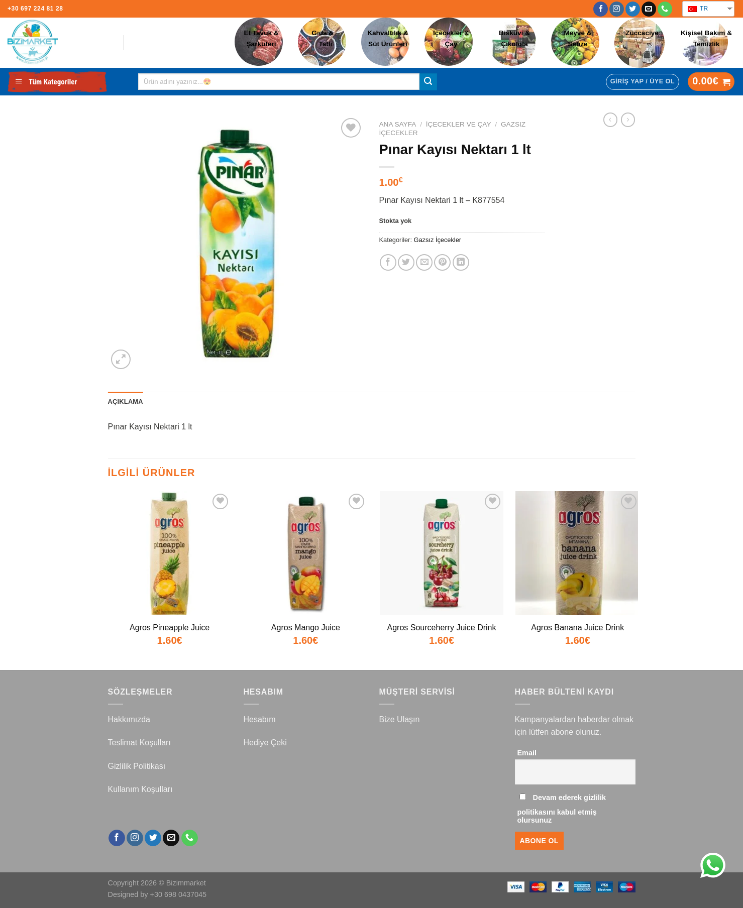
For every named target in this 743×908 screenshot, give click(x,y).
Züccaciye (642, 33)
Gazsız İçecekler (438, 240)
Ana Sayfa (397, 124)
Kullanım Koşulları (140, 789)
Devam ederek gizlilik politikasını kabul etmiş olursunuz (561, 808)
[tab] (125, 402)
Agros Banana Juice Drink (577, 627)
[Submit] (428, 81)
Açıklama (125, 401)
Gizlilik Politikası (137, 766)
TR (698, 8)
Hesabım (260, 719)
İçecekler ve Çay (458, 124)
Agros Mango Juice (305, 627)
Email (527, 753)
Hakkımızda (129, 719)
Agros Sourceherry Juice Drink (441, 627)
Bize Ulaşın (399, 719)
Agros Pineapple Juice (169, 627)
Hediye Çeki (265, 742)
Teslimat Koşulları (139, 742)
